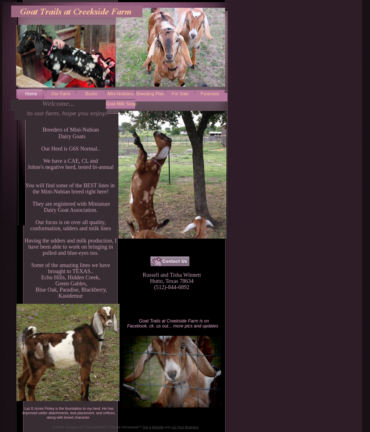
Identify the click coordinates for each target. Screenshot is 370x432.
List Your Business (185, 427)
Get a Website (153, 427)
